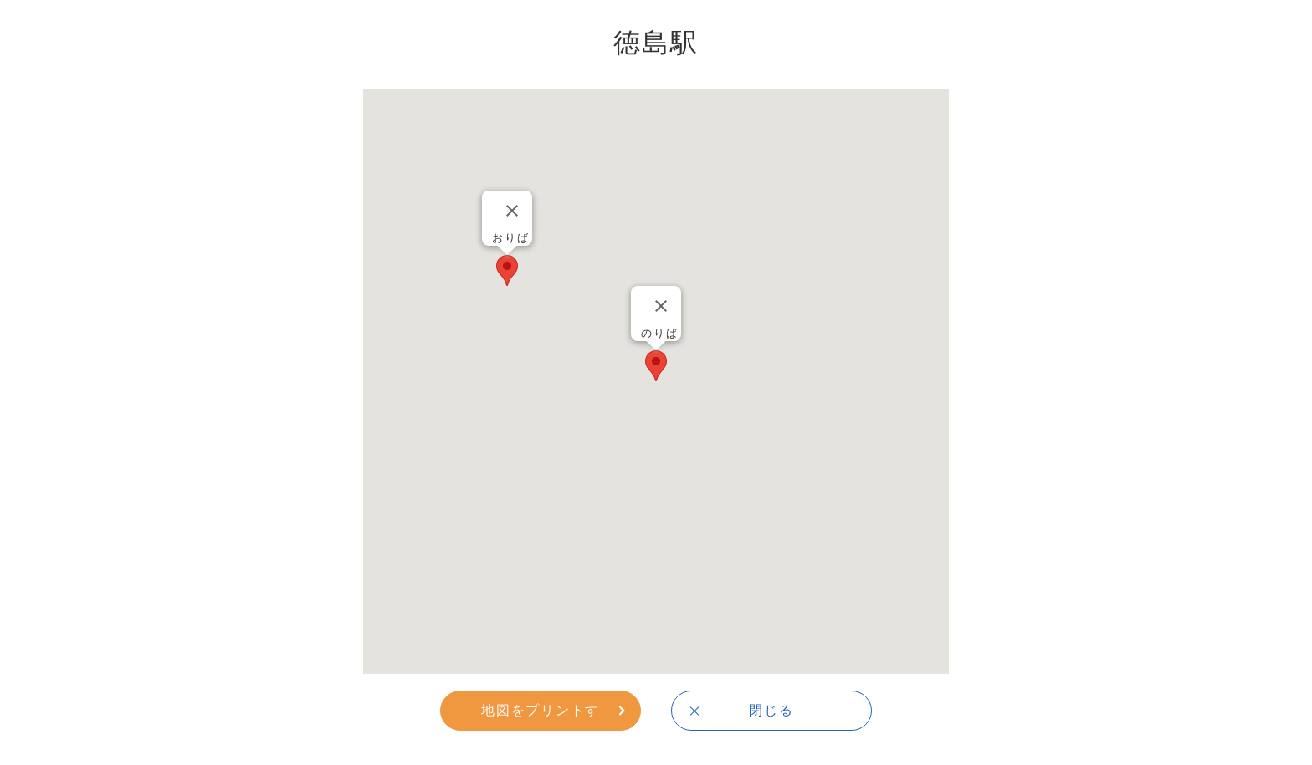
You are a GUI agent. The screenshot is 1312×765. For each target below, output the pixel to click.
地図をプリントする (540, 716)
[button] (656, 365)
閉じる (771, 710)
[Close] (661, 306)
